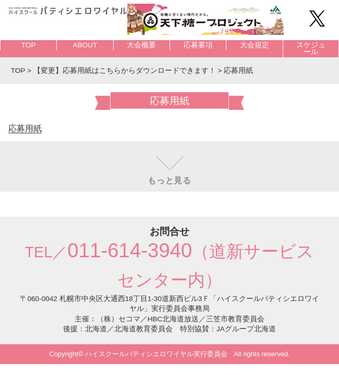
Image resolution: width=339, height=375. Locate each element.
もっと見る (169, 180)
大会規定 (254, 45)
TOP (28, 45)
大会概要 (141, 45)
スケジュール (310, 48)
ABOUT (85, 45)
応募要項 (198, 45)
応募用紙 (25, 128)
